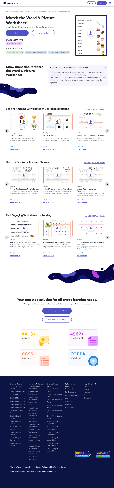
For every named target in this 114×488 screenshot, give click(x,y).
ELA (27, 11)
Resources (10, 11)
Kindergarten (36, 11)
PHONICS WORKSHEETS (59, 52)
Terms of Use (16, 467)
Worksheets (19, 11)
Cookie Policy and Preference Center (51, 467)
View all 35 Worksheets (95, 109)
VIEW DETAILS (15, 149)
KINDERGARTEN (14, 44)
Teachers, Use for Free (57, 319)
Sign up (101, 3)
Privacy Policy (28, 467)
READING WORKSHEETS (36, 52)
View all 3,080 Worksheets (94, 163)
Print (17, 33)
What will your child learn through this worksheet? (78, 67)
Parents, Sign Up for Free (57, 311)
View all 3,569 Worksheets (94, 216)
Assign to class (43, 33)
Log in (91, 3)
